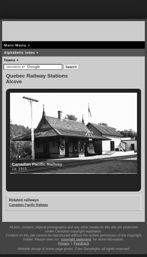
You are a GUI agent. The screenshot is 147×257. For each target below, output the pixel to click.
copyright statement (76, 239)
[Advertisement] (73, 8)
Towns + (11, 60)
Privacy (63, 243)
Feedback (81, 243)
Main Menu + (17, 45)
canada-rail (24, 30)
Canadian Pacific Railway (28, 205)
